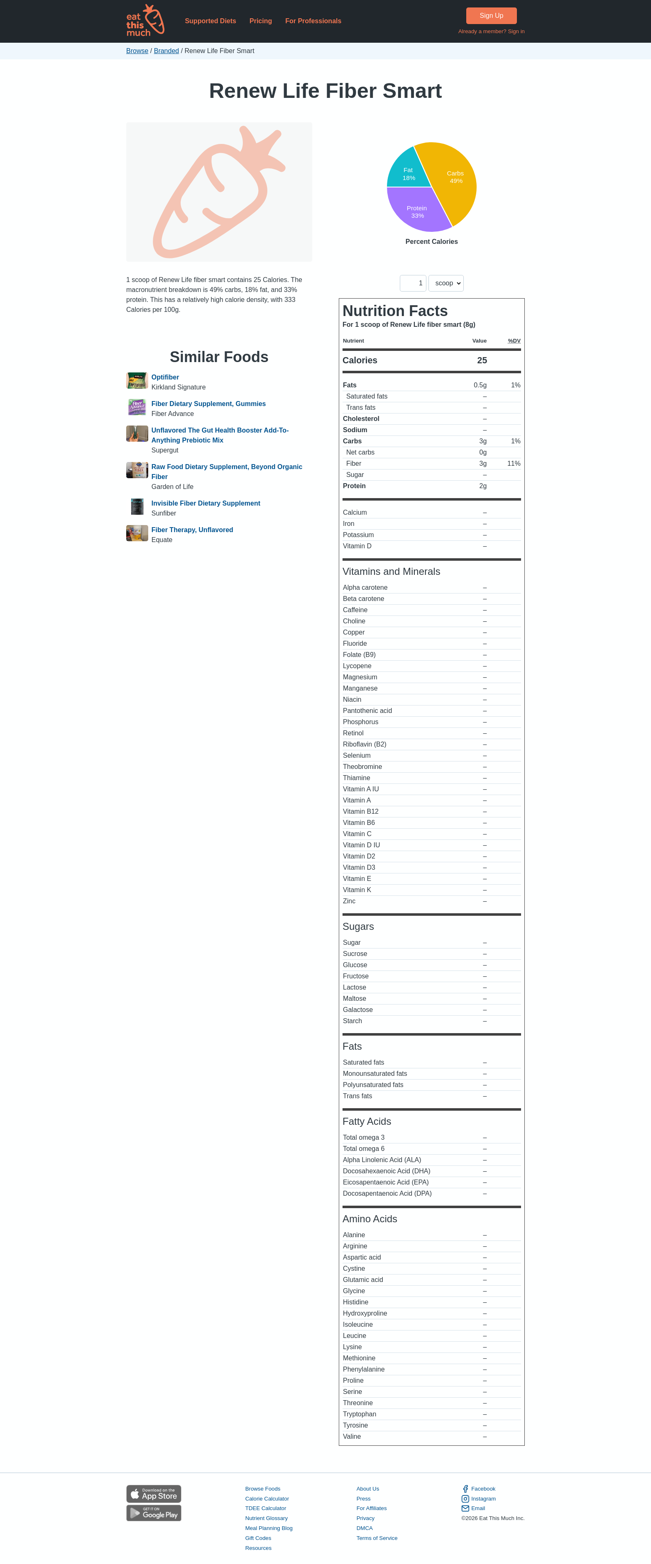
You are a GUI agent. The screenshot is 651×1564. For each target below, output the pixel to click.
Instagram (478, 1499)
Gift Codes (258, 1538)
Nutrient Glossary (266, 1518)
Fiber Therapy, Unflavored (192, 529)
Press (364, 1499)
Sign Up (492, 15)
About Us (368, 1489)
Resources (258, 1548)
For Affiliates (372, 1508)
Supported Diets (210, 20)
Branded (166, 50)
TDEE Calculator (265, 1508)
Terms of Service (377, 1538)
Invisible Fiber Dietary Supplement (206, 503)
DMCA (365, 1528)
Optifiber (165, 377)
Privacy (366, 1518)
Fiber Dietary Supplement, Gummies (209, 403)
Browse (137, 50)
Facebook (478, 1489)
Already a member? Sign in (491, 31)
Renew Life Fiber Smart (325, 90)
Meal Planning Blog (269, 1528)
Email (473, 1508)
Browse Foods (263, 1489)
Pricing (261, 20)
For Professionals (313, 20)
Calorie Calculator (267, 1499)
